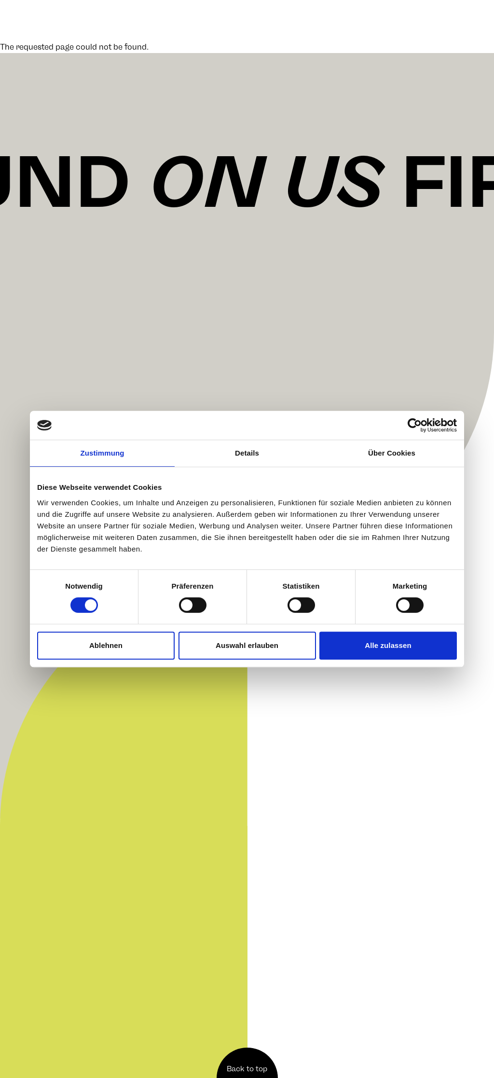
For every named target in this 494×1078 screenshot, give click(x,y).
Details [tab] (247, 453)
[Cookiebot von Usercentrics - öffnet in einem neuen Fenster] (414, 425)
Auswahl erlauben (247, 645)
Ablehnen (106, 645)
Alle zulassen (388, 645)
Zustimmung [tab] (102, 453)
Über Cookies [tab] (391, 453)
